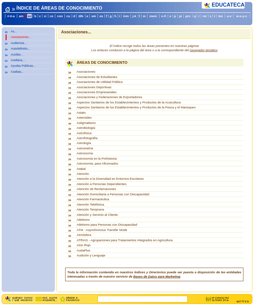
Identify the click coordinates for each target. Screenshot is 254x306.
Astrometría (85, 148)
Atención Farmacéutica (93, 199)
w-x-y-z (241, 16)
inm (126, 16)
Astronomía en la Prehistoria (97, 158)
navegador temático (204, 50)
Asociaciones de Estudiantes (97, 77)
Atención (83, 173)
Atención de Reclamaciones (96, 189)
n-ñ (163, 16)
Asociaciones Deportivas (94, 87)
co (51, 16)
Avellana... (18, 60)
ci (45, 16)
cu (68, 16)
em (93, 16)
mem (153, 16)
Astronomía (85, 153)
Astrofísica (84, 133)
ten (220, 16)
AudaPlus (83, 250)
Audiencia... (19, 43)
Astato (81, 112)
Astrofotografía (87, 138)
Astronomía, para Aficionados (97, 163)
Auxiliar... (17, 54)
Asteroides (84, 117)
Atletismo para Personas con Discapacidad (107, 224)
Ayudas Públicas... (23, 65)
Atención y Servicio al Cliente (97, 214)
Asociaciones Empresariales (97, 92)
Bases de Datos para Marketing (156, 276)
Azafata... (17, 71)
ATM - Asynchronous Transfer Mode (102, 230)
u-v (229, 16)
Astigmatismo (86, 123)
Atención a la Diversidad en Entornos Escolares (110, 178)
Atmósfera (84, 235)
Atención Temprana (90, 209)
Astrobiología (86, 128)
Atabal (81, 169)
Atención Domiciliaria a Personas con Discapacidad (113, 194)
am (21, 16)
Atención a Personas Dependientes (101, 184)
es (101, 16)
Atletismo (83, 219)
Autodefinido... (20, 48)
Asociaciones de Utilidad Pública (100, 82)
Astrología (84, 143)
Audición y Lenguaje (91, 255)
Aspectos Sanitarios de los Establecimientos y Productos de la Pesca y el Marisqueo (136, 107)
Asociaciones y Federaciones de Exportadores (109, 97)
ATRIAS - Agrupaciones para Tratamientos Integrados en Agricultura (125, 240)
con (60, 16)
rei (205, 16)
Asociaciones (86, 71)
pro (187, 16)
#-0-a (11, 16)
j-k (134, 16)
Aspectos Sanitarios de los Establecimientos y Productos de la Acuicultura (129, 102)
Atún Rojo (84, 245)
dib (80, 16)
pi (180, 16)
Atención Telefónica (90, 204)
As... (14, 31)
